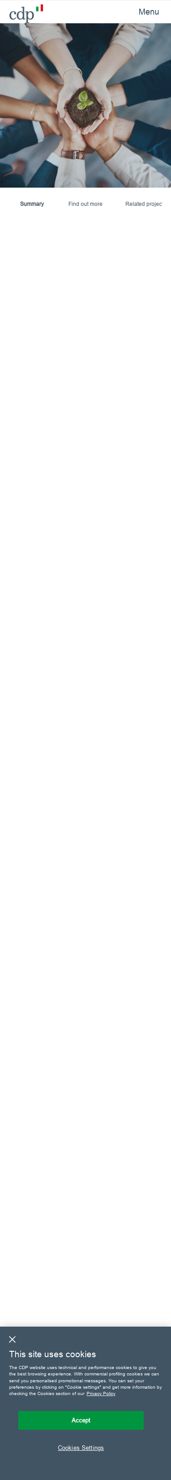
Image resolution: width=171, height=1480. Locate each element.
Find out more (85, 203)
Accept (81, 1420)
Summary (32, 203)
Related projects (145, 203)
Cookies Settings (81, 1447)
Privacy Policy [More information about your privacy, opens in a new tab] (101, 1393)
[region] (85, 1403)
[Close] (12, 1339)
